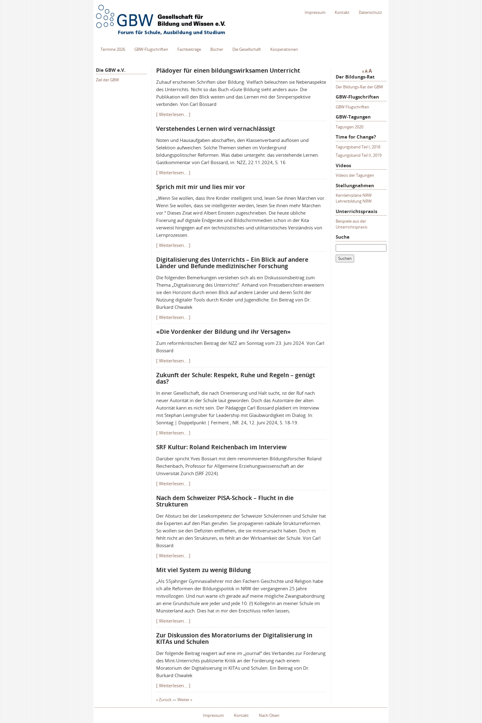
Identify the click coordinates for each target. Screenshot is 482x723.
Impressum (315, 12)
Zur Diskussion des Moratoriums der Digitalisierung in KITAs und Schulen (234, 638)
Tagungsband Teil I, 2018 (358, 147)
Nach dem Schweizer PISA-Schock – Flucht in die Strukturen (225, 501)
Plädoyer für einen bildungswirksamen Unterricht (228, 71)
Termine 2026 (113, 49)
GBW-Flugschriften (151, 49)
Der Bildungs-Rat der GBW (359, 87)
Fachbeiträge (189, 49)
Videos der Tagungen (355, 175)
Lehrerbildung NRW (354, 201)
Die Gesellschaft (246, 49)
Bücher (216, 49)
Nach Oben (269, 715)
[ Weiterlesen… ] (173, 114)
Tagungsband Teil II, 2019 (358, 155)
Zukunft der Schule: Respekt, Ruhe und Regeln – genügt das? (235, 378)
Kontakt (342, 12)
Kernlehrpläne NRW (354, 195)
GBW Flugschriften (352, 107)
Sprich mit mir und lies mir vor (200, 187)
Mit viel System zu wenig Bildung (203, 570)
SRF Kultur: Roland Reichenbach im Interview (221, 447)
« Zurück (164, 699)
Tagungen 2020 (349, 127)
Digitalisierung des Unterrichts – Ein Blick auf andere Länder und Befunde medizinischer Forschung (232, 263)
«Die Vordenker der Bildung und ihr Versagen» (223, 332)
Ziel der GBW (107, 80)
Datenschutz (370, 12)
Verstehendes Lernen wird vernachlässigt (215, 129)
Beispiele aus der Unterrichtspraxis (351, 224)
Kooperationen (284, 49)
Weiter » (184, 699)
